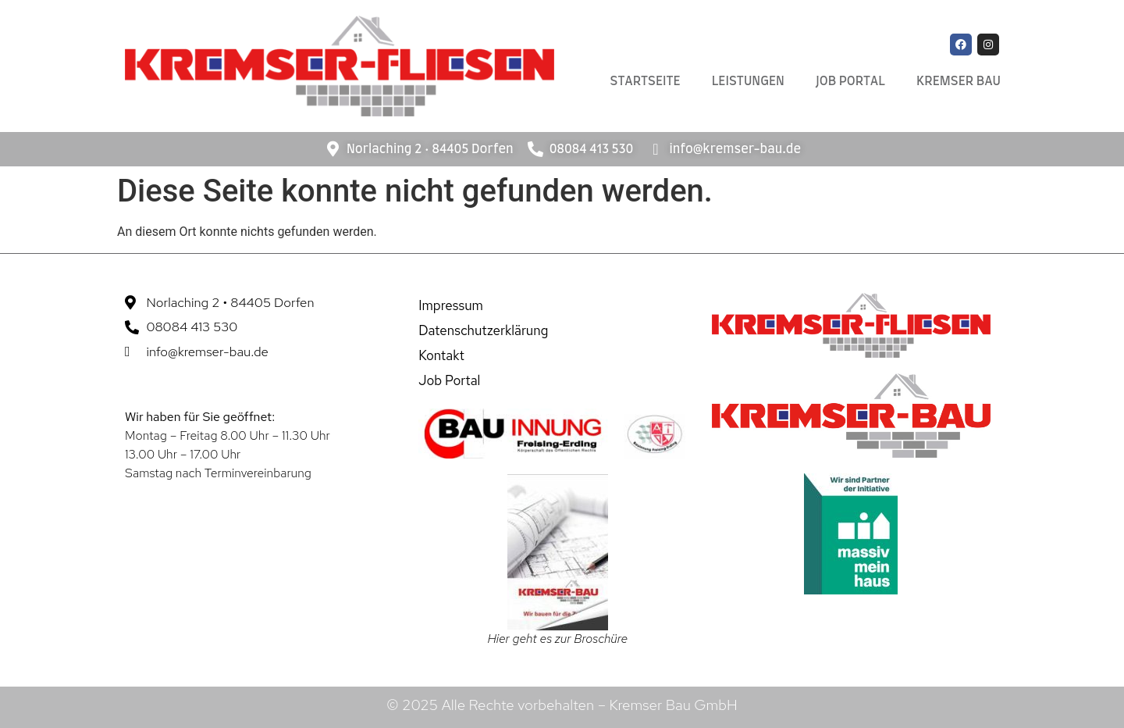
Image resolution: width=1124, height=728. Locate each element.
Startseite (645, 81)
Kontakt (441, 355)
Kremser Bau (958, 81)
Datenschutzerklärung (483, 330)
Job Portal (850, 81)
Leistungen (748, 81)
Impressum (450, 305)
